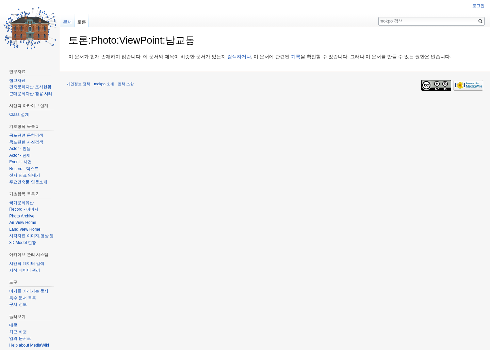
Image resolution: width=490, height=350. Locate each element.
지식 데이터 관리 (24, 270)
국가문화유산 (21, 202)
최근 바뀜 (18, 332)
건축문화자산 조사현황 (30, 87)
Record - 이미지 (23, 209)
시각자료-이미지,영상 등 (31, 235)
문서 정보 (18, 304)
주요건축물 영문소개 (28, 182)
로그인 (478, 5)
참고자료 (17, 80)
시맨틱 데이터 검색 (26, 263)
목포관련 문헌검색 (26, 135)
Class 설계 (19, 114)
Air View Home (22, 222)
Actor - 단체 (20, 155)
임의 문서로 (20, 338)
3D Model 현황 (22, 242)
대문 (13, 325)
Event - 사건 (20, 161)
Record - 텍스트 (23, 168)
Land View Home (24, 229)
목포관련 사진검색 (26, 142)
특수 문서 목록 (22, 297)
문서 (67, 22)
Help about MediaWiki (29, 345)
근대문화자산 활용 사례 (30, 93)
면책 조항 (126, 84)
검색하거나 (239, 56)
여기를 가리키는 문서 (28, 291)
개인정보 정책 (78, 84)
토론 (81, 22)
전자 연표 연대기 (24, 175)
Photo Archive (21, 216)
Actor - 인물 (20, 148)
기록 (295, 56)
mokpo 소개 (104, 84)
